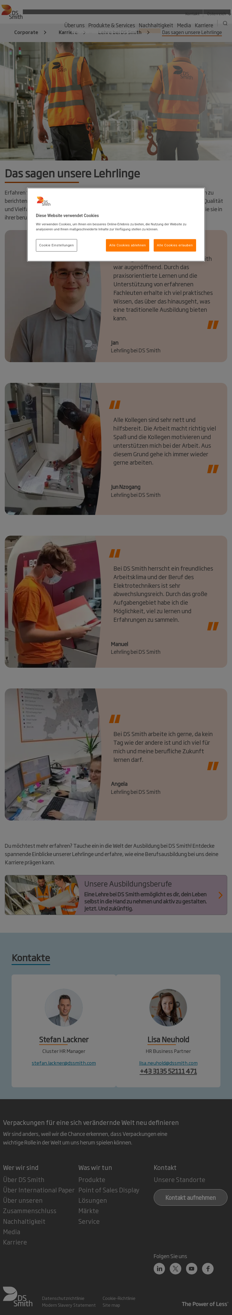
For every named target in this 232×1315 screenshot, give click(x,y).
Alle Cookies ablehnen (127, 245)
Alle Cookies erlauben (175, 245)
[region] (116, 225)
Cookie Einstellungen (56, 245)
